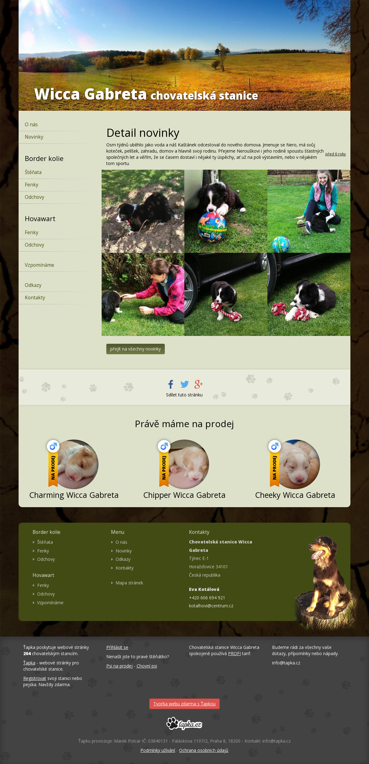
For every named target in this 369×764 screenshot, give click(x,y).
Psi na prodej (119, 666)
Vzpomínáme (39, 265)
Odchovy (34, 197)
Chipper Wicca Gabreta (184, 494)
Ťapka (29, 663)
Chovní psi (147, 666)
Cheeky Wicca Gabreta (295, 494)
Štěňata (33, 172)
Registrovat (34, 678)
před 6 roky (335, 153)
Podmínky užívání (157, 750)
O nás (31, 124)
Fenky (31, 184)
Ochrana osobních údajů (203, 750)
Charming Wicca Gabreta (74, 494)
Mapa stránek (129, 583)
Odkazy (33, 285)
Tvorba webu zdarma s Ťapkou (184, 704)
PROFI (234, 653)
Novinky (34, 137)
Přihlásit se (117, 647)
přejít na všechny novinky (135, 349)
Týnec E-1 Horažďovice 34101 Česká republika (220, 558)
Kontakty (35, 297)
